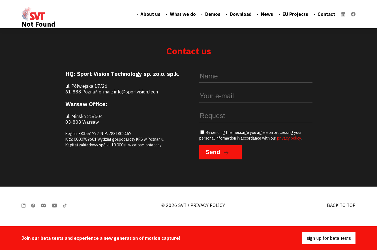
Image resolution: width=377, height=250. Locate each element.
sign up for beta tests (329, 238)
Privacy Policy (207, 205)
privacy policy (289, 138)
